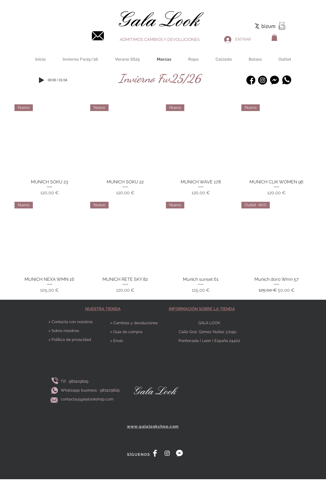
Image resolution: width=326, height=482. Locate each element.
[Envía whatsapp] (54, 390)
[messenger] (179, 453)
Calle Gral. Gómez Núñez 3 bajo (209, 331)
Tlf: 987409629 (75, 381)
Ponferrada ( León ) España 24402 (209, 340)
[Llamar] (55, 380)
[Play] (41, 80)
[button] (274, 37)
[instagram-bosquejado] (262, 80)
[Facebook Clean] (154, 453)
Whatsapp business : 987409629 (90, 390)
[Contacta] (98, 36)
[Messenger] (274, 80)
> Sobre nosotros (63, 330)
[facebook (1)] (250, 80)
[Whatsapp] (286, 79)
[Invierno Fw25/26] (159, 78)
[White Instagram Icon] (167, 453)
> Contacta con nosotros (70, 321)
